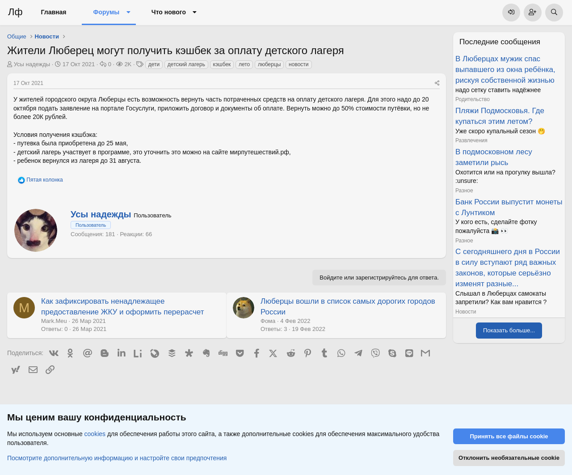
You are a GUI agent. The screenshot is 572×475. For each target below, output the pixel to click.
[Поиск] (554, 12)
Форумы (106, 12)
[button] (128, 12)
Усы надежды (32, 64)
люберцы (269, 64)
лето (244, 64)
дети (154, 64)
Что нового (168, 12)
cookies (94, 433)
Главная (54, 12)
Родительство (472, 99)
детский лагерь (186, 64)
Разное (464, 190)
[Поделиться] (437, 83)
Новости (465, 312)
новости (298, 64)
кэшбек (222, 64)
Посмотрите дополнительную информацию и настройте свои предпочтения (117, 457)
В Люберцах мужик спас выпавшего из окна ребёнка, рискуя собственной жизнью (505, 70)
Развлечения (471, 140)
